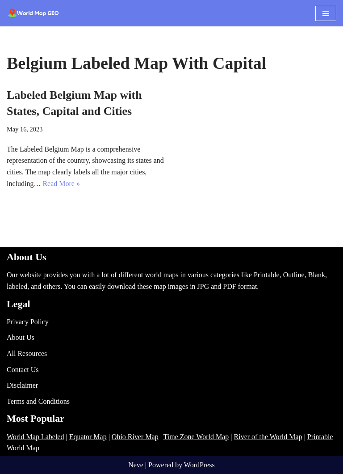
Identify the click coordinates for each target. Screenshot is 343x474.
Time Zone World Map (196, 436)
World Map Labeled (35, 436)
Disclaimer (22, 385)
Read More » (61, 183)
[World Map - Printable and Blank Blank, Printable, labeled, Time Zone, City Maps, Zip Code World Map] (33, 13)
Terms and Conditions (38, 401)
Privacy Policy (28, 322)
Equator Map (88, 436)
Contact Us (23, 369)
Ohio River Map (135, 436)
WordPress (199, 465)
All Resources (27, 353)
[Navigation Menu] (325, 13)
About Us (20, 337)
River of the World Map (268, 436)
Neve (135, 465)
